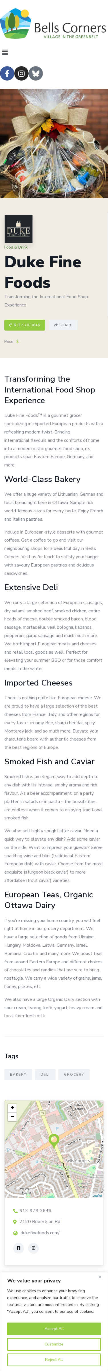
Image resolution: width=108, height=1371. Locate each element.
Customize (54, 1344)
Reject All (54, 1359)
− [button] (12, 1117)
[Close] (102, 1277)
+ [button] (12, 1108)
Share (63, 325)
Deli (45, 1074)
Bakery (18, 1074)
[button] (54, 52)
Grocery (74, 1074)
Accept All (54, 1328)
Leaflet (97, 1195)
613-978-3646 (24, 325)
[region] (54, 1321)
